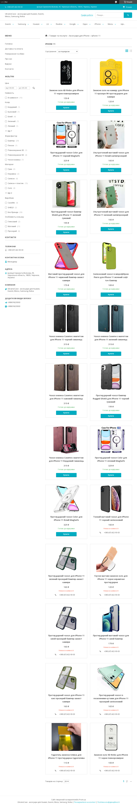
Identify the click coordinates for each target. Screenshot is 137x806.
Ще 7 (10, 131)
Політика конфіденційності (108, 802)
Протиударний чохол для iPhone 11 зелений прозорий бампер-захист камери (66, 579)
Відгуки (8, 64)
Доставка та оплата (14, 48)
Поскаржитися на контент (85, 802)
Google (72, 24)
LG (48, 24)
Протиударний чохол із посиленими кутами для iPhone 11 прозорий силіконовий (111, 698)
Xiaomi (8, 24)
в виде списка (130, 51)
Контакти (9, 69)
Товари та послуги (58, 36)
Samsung (22, 24)
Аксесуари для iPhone (79, 36)
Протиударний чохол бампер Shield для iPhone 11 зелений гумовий (66, 214)
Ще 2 (10, 193)
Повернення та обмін (14, 54)
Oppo (85, 24)
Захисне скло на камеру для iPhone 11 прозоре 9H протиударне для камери (111, 93)
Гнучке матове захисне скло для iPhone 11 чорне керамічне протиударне (110, 579)
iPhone (98, 24)
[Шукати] (128, 15)
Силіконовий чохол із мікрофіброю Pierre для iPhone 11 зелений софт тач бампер (111, 277)
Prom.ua (82, 799)
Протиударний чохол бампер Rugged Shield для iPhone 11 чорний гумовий (111, 398)
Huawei (36, 24)
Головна (8, 43)
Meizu (110, 24)
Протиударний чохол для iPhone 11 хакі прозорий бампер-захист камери (66, 698)
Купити (66, 108)
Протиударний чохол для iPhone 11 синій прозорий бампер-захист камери (66, 638)
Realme (59, 24)
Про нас (8, 59)
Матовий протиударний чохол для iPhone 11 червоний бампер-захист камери (66, 277)
